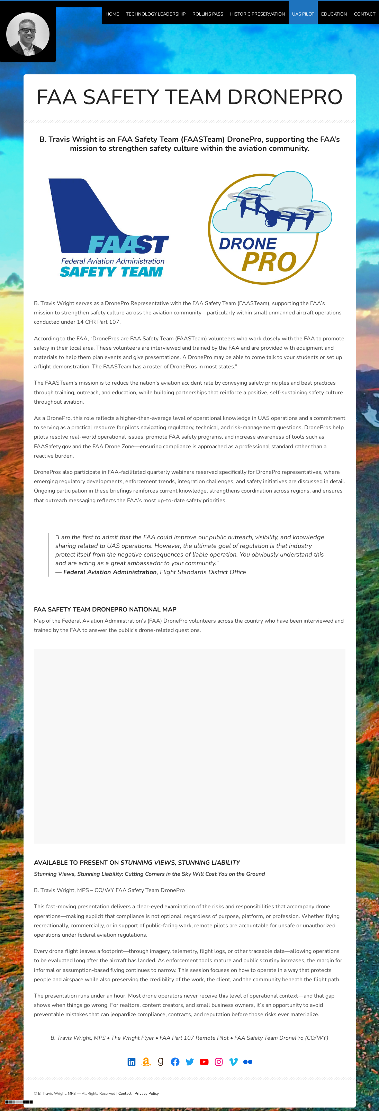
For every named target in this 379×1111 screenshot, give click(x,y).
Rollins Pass (207, 14)
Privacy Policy (147, 1093)
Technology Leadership (156, 14)
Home (112, 14)
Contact (365, 14)
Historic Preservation (257, 14)
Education (334, 14)
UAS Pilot (303, 14)
